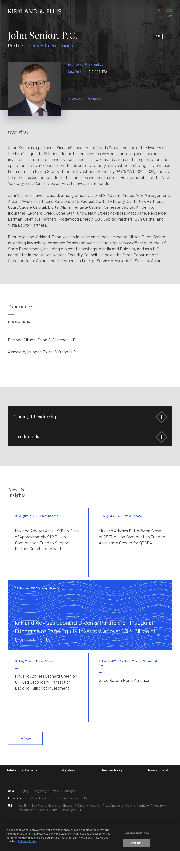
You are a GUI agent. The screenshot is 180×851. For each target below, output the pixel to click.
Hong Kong (39, 791)
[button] (90, 416)
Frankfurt (45, 798)
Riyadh (55, 791)
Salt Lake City (48, 810)
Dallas (81, 805)
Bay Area (38, 805)
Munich (74, 798)
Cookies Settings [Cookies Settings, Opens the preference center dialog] (136, 833)
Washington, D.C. (72, 810)
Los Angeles (113, 805)
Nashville (143, 805)
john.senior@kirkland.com (87, 64)
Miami (129, 805)
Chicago (67, 805)
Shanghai (70, 791)
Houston (95, 805)
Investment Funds (53, 46)
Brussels (29, 798)
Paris (87, 798)
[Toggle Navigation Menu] (168, 12)
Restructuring (112, 770)
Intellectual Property (22, 770)
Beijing (24, 791)
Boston (53, 805)
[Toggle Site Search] (158, 12)
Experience (20, 307)
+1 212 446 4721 (96, 72)
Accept (136, 843)
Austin (23, 805)
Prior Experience (20, 322)
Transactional (157, 770)
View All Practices (86, 99)
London (61, 798)
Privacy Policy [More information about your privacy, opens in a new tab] (27, 841)
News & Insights (16, 492)
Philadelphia (26, 810)
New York (75, 72)
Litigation (67, 770)
